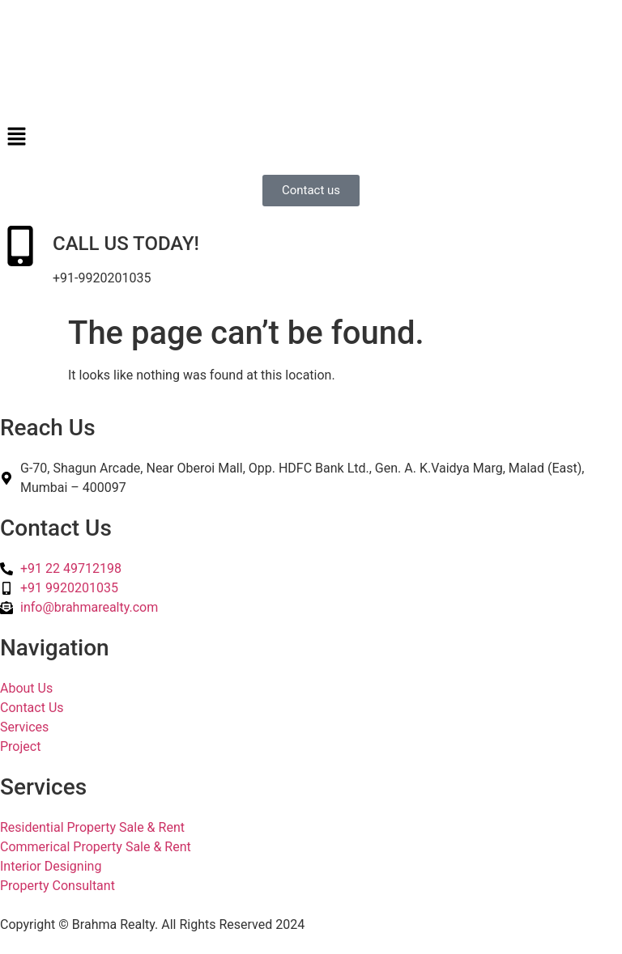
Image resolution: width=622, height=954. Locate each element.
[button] (311, 137)
